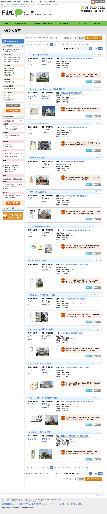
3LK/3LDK (7, 169)
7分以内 (19, 184)
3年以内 (11, 195)
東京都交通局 (9, 86)
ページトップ (102, 495)
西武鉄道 (7, 66)
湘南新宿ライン (10, 100)
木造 (6, 135)
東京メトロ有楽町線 (12, 57)
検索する (13, 111)
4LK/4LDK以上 (9, 172)
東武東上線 (9, 82)
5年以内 (17, 195)
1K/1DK (16, 163)
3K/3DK (15, 167)
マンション (8, 127)
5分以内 (13, 184)
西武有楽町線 (10, 71)
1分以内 (7, 184)
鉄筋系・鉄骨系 (14, 135)
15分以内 (14, 186)
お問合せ (13, 216)
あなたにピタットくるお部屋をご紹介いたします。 (16, 6)
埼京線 (7, 95)
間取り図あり (8, 144)
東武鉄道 (7, 79)
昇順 (95, 48)
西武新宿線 (9, 75)
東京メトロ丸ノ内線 (11, 61)
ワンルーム (8, 163)
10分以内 (7, 186)
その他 (6, 137)
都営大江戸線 (10, 89)
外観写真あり (8, 146)
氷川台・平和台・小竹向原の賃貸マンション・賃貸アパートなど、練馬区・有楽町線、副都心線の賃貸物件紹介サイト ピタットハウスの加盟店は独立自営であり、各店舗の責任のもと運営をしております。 (53, 500)
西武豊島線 (9, 73)
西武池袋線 (9, 68)
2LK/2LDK (7, 167)
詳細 (89, 82)
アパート (16, 127)
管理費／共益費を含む (11, 156)
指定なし (7, 189)
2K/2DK (15, 165)
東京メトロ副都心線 (12, 59)
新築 (6, 195)
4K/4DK (15, 169)
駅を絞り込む (13, 105)
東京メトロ (8, 55)
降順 (100, 48)
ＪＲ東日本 (8, 93)
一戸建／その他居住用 (11, 129)
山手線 (7, 98)
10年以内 (7, 197)
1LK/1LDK (7, 165)
